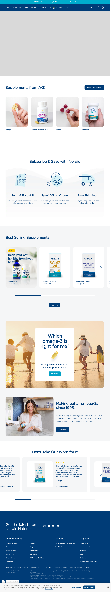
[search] (91, 7)
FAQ (81, 554)
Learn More (63, 429)
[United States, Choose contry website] (11, 567)
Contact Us (84, 543)
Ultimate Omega (11, 543)
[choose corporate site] (22, 567)
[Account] (98, 7)
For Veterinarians (61, 547)
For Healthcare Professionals (65, 543)
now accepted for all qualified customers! (55, 2)
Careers (83, 550)
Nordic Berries (11, 558)
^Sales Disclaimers (35, 567)
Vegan (32, 543)
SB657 (87, 567)
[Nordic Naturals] (55, 7)
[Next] (101, 268)
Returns (83, 558)
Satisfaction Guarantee (76, 567)
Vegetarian (34, 547)
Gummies (33, 554)
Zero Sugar (9, 562)
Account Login (85, 547)
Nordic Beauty (11, 550)
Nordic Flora (10, 554)
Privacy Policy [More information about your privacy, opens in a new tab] (49, 589)
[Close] (108, 587)
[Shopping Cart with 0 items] (103, 7)
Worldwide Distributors (88, 562)
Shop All (55, 305)
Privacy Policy (47, 567)
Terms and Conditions (61, 567)
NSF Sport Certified (37, 558)
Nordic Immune (11, 547)
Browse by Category (94, 87)
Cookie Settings (76, 587)
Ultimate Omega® (62, 486)
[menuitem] (7, 7)
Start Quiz (54, 374)
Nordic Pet (34, 550)
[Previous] (8, 474)
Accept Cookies (89, 587)
